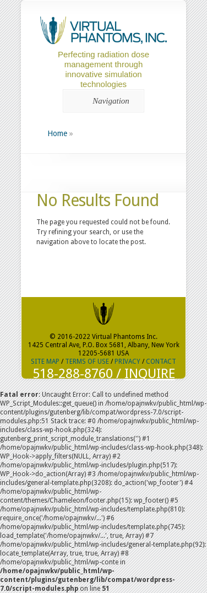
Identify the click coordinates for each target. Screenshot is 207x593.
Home (57, 133)
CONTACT (161, 361)
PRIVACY (127, 361)
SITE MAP (45, 361)
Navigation (101, 100)
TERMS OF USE (87, 361)
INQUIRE (149, 373)
